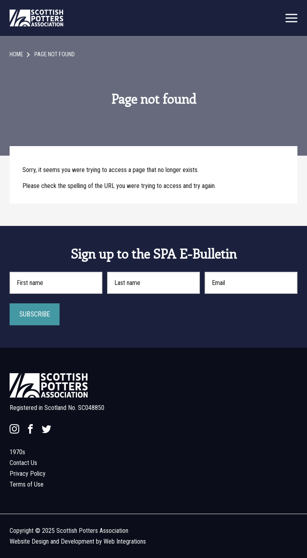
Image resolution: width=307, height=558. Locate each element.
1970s (17, 452)
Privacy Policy (28, 473)
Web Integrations (125, 541)
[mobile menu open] (291, 18)
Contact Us (23, 463)
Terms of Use (27, 484)
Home (16, 54)
